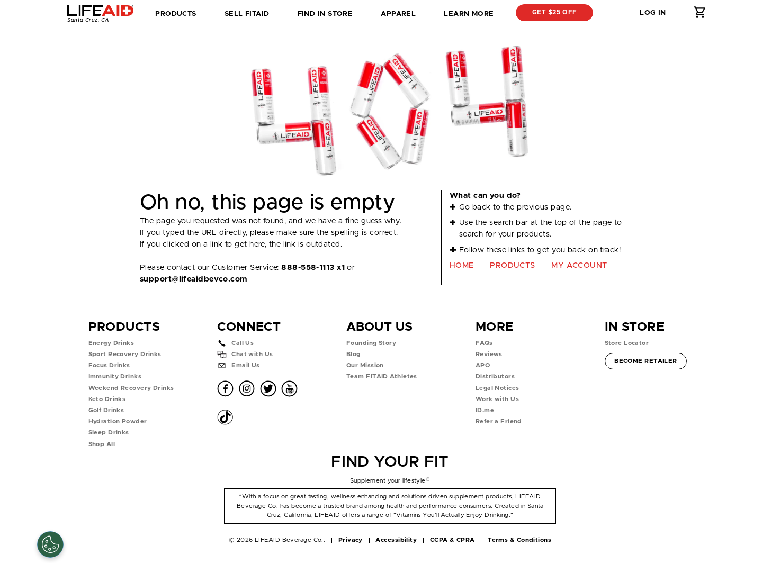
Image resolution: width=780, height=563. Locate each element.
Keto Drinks (107, 399)
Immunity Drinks (115, 376)
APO (483, 365)
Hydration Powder (117, 421)
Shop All (101, 444)
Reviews (489, 354)
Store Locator (627, 343)
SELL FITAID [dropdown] (247, 13)
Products (175, 13)
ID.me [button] (485, 410)
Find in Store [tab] (325, 17)
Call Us (242, 343)
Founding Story (371, 343)
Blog (353, 354)
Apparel (398, 13)
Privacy (350, 540)
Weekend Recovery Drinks (131, 388)
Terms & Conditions (519, 540)
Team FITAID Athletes (381, 376)
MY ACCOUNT (579, 265)
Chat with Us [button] (252, 354)
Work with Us (497, 399)
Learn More (469, 13)
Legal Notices (497, 388)
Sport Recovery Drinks (125, 354)
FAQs (484, 343)
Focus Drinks (109, 365)
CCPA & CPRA (452, 540)
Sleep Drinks (108, 432)
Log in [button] (653, 12)
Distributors (495, 376)
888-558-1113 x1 (313, 267)
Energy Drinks (111, 343)
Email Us (245, 365)
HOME (462, 265)
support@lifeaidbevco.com (193, 279)
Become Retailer (645, 360)
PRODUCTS (512, 265)
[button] (613, 13)
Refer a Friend (499, 421)
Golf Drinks (106, 410)
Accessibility (396, 540)
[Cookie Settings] (50, 544)
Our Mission (365, 365)
